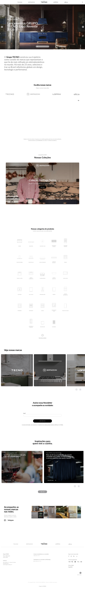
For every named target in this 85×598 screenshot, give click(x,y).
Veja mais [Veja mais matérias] (42, 492)
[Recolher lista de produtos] (42, 337)
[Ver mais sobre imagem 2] (50, 512)
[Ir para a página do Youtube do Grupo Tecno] (76, 556)
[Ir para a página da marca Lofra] (57, 95)
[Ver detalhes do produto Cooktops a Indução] (54, 243)
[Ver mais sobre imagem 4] (75, 512)
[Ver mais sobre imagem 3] (62, 512)
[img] (19, 2)
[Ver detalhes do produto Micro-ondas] (65, 275)
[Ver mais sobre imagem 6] (50, 525)
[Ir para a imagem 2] (38, 46)
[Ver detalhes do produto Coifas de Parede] (19, 259)
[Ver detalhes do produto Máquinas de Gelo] (65, 307)
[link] (9, 480)
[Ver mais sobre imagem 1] (37, 512)
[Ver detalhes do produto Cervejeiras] (31, 307)
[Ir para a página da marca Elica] (76, 95)
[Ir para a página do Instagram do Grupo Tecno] (71, 556)
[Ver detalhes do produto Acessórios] (54, 323)
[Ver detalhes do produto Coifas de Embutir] (42, 259)
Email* (24, 414)
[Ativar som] (78, 101)
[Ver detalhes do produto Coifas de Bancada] (54, 259)
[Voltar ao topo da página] (79, 574)
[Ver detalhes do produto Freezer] (54, 291)
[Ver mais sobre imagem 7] (62, 525)
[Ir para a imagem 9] (47, 46)
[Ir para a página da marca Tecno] (10, 95)
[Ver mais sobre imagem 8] (75, 525)
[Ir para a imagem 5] (42, 46)
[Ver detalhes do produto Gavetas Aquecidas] (54, 275)
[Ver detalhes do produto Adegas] (42, 307)
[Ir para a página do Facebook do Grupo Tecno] (68, 556)
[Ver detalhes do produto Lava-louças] (31, 291)
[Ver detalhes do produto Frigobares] (19, 307)
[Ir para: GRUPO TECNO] (42, 26)
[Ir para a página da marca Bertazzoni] (33, 95)
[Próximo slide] (83, 27)
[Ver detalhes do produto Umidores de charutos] (31, 323)
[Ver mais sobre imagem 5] (37, 525)
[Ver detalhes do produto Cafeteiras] (19, 291)
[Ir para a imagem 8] (46, 46)
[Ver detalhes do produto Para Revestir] (42, 323)
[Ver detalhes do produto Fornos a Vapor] (19, 275)
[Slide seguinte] (80, 390)
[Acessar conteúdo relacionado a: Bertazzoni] (50, 371)
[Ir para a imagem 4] (41, 46)
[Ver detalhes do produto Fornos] (65, 259)
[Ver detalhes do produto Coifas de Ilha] (31, 259)
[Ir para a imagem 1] (37, 46)
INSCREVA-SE (42, 421)
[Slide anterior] (2, 27)
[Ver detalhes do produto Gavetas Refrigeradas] (65, 291)
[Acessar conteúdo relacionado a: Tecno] (17, 371)
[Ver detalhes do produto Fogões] (19, 243)
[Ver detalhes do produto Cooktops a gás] (42, 243)
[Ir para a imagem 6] (43, 46)
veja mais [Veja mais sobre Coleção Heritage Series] (42, 187)
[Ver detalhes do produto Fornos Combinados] (31, 275)
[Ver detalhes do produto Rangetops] (31, 243)
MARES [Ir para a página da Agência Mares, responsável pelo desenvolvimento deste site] (44, 586)
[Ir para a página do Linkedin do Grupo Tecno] (73, 556)
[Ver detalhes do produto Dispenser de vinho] (54, 307)
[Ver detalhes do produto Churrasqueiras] (42, 275)
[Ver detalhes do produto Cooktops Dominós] (65, 243)
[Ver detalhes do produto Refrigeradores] (42, 291)
